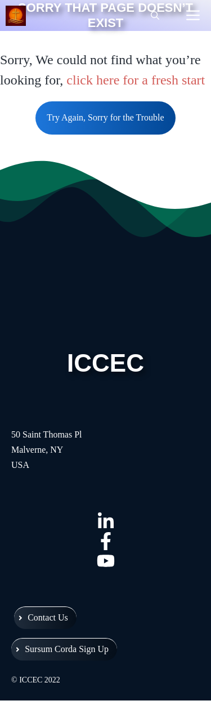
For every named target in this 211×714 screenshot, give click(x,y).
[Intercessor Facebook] (105, 541)
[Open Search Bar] (155, 16)
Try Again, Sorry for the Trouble (105, 117)
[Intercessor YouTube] (105, 560)
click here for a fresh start (135, 80)
